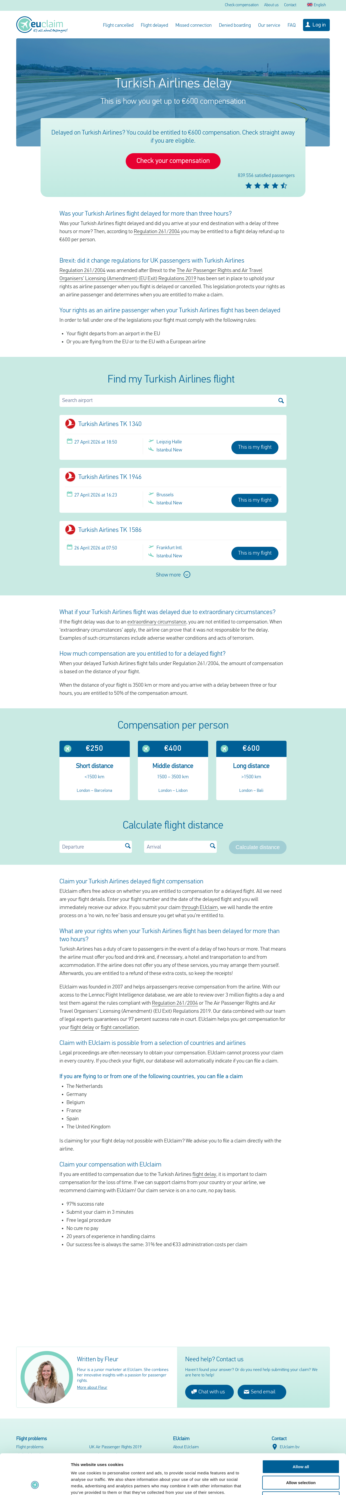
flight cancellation (120, 1027)
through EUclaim (200, 907)
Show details (283, 1484)
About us (271, 5)
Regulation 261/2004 (157, 231)
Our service (269, 25)
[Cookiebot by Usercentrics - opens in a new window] (35, 1484)
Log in (319, 25)
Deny (301, 1460)
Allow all (301, 1429)
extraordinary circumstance (156, 622)
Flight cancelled (118, 25)
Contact (290, 5)
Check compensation (242, 5)
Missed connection (193, 25)
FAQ (292, 25)
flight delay (82, 1027)
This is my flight (255, 447)
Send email (259, 1392)
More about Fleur (92, 1388)
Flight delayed (154, 25)
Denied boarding (235, 25)
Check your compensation (173, 161)
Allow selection (300, 1445)
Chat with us (208, 1392)
